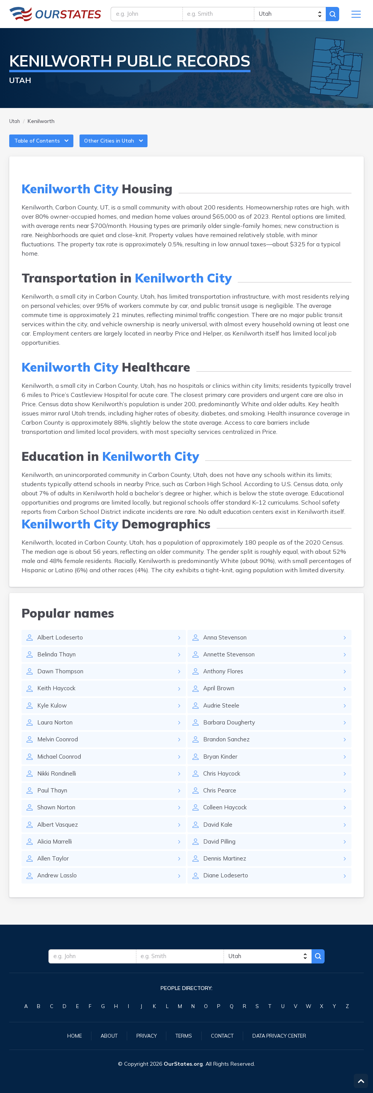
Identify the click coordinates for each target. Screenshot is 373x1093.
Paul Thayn (53, 803)
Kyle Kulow (52, 715)
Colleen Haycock (226, 821)
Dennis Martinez (226, 874)
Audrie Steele (222, 715)
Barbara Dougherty (230, 733)
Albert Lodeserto (61, 644)
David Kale (218, 839)
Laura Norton (55, 733)
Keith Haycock (57, 697)
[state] (288, 15)
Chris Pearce (221, 803)
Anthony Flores (225, 680)
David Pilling (221, 856)
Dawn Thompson (62, 680)
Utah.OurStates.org (55, 15)
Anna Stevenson (227, 644)
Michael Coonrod (61, 768)
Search (331, 15)
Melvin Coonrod (59, 750)
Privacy (143, 1035)
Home (67, 1035)
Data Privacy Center (283, 1035)
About (103, 1035)
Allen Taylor (54, 874)
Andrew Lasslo (58, 892)
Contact (222, 1035)
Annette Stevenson (231, 662)
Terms (182, 1035)
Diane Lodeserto (226, 892)
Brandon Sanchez (228, 750)
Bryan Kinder (221, 768)
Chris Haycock (223, 786)
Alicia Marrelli (56, 856)
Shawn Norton (58, 821)
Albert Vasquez (58, 839)
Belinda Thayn (58, 662)
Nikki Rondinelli (59, 786)
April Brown (220, 697)
